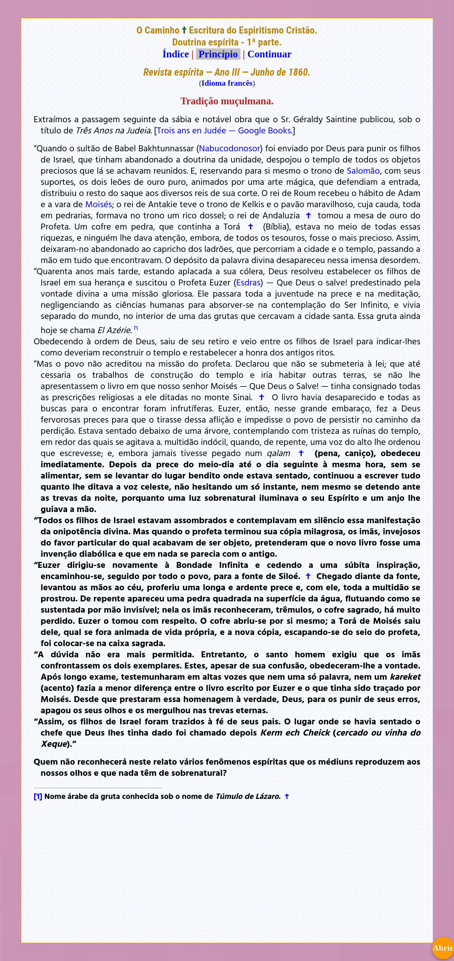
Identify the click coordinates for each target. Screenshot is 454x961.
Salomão (363, 170)
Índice (176, 54)
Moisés (98, 204)
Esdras (248, 282)
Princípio (218, 54)
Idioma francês (227, 83)
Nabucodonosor (229, 148)
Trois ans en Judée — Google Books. (225, 130)
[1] (38, 796)
